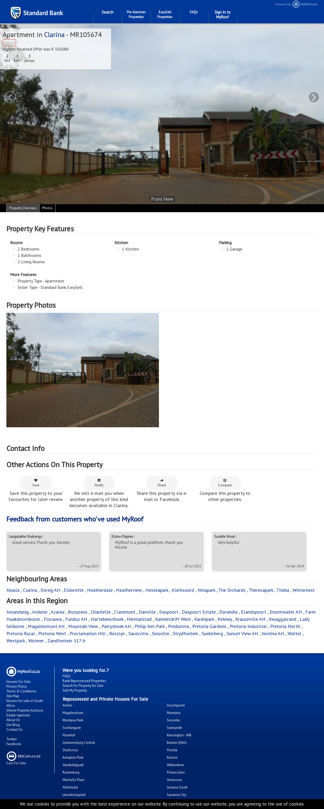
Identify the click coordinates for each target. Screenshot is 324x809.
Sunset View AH (242, 633)
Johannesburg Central (79, 742)
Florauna (53, 619)
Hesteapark (156, 590)
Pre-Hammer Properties (136, 14)
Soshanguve (72, 727)
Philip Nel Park (149, 626)
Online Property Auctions (24, 710)
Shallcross (70, 750)
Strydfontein (185, 633)
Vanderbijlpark (73, 765)
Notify (99, 482)
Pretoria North (285, 626)
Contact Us (14, 729)
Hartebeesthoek (107, 619)
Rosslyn (117, 633)
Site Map (12, 696)
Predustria (178, 626)
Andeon (39, 612)
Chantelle (100, 612)
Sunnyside (174, 727)
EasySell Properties (165, 14)
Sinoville (160, 633)
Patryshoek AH (116, 626)
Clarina (54, 34)
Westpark (15, 641)
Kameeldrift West (173, 619)
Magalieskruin (73, 713)
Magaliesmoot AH (46, 626)
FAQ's (194, 12)
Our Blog (13, 724)
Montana (173, 713)
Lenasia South (177, 787)
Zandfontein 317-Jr (66, 641)
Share (162, 482)
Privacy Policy (16, 686)
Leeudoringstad (74, 794)
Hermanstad (139, 619)
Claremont (124, 612)
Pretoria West (52, 633)
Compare (225, 482)
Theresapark (261, 590)
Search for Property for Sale (83, 685)
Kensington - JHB (179, 735)
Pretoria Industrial (248, 626)
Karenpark (204, 619)
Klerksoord (183, 590)
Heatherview (129, 590)
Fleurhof (69, 735)
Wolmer (36, 641)
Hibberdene (175, 765)
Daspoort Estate (199, 612)
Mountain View (83, 626)
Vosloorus (174, 780)
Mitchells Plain (73, 780)
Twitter (11, 739)
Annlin (67, 705)
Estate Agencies (18, 715)
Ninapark (206, 590)
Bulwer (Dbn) (177, 742)
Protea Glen (176, 772)
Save (35, 482)
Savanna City (176, 794)
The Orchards (231, 590)
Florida (172, 750)
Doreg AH (50, 590)
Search (107, 12)
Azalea (57, 612)
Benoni (172, 757)
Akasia (12, 590)
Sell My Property (75, 690)
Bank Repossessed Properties (84, 681)
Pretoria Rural (20, 633)
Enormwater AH (286, 612)
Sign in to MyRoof (223, 14)
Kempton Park (73, 757)
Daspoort (168, 612)
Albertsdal (70, 787)
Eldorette (74, 590)
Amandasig (17, 612)
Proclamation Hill (87, 633)
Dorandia (228, 612)
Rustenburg (71, 772)
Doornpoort (176, 705)
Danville (147, 612)
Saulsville (138, 633)
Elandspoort (253, 612)
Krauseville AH (250, 619)
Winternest (304, 590)
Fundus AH (76, 619)
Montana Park (73, 720)
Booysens (77, 612)
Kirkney (225, 619)
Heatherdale (100, 590)
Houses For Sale (18, 681)
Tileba (282, 590)
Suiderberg (212, 633)
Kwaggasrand (282, 619)
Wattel (294, 633)
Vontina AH (272, 633)
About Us (13, 720)
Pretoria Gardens (209, 626)
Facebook (13, 744)
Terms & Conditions (21, 691)
